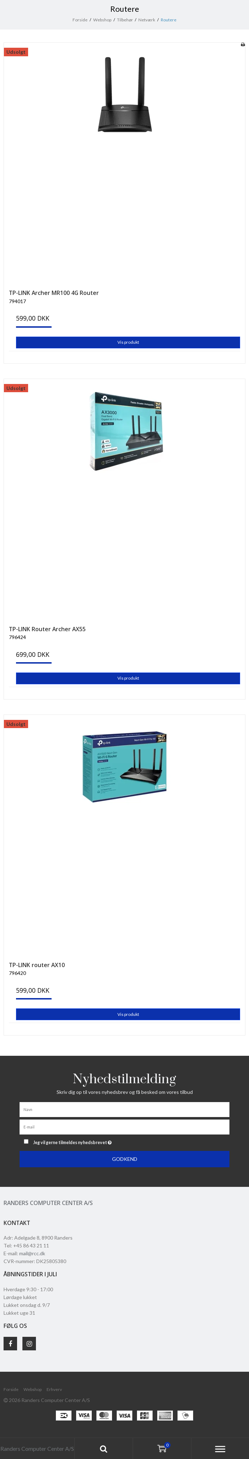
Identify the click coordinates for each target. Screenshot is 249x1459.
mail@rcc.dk (32, 1253)
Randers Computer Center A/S (48, 1203)
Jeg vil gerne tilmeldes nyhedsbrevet (90, 1141)
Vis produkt (128, 342)
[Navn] (124, 1109)
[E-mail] (124, 1126)
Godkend (124, 1159)
